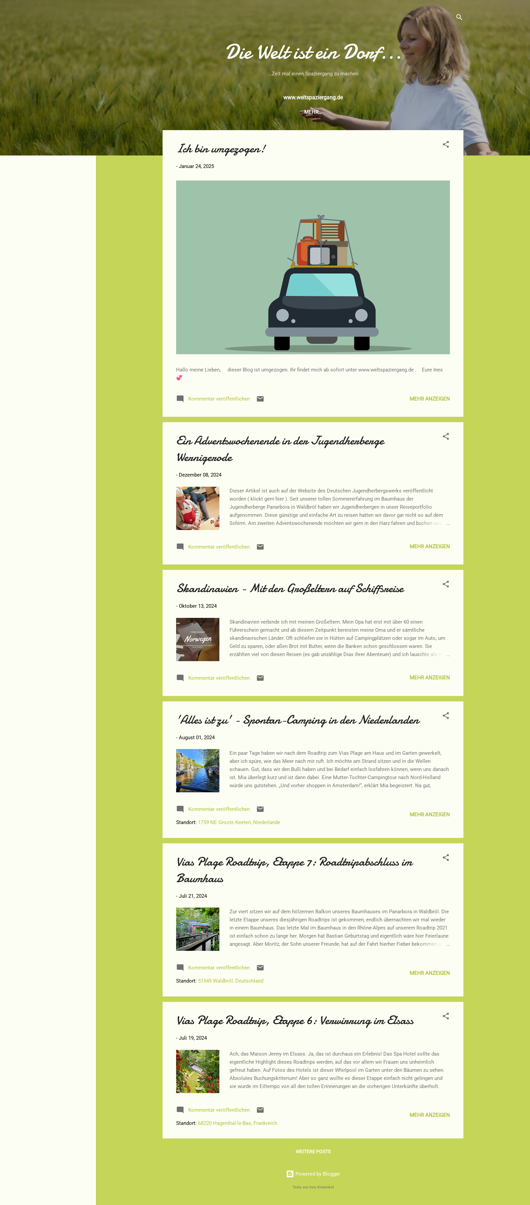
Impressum (384, 112)
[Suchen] (459, 18)
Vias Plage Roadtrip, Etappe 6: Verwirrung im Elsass (294, 1020)
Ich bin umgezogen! (220, 148)
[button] (446, 145)
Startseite (241, 112)
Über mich (344, 112)
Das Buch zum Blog (293, 112)
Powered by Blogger (313, 1174)
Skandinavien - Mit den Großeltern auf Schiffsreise (289, 588)
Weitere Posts (313, 1151)
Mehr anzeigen (430, 399)
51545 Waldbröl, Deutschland (230, 981)
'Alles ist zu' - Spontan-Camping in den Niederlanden (297, 720)
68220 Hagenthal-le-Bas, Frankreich (237, 1123)
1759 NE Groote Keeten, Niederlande (239, 822)
